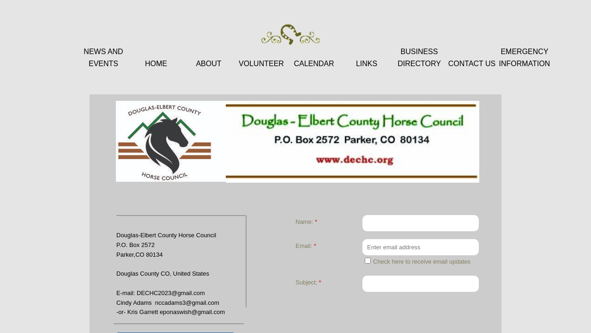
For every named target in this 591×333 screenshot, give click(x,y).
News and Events (103, 58)
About (208, 64)
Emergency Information (524, 58)
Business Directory (419, 58)
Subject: (308, 282)
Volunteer (261, 64)
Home (156, 64)
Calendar (314, 64)
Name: (306, 221)
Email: (306, 245)
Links (366, 64)
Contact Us (472, 64)
